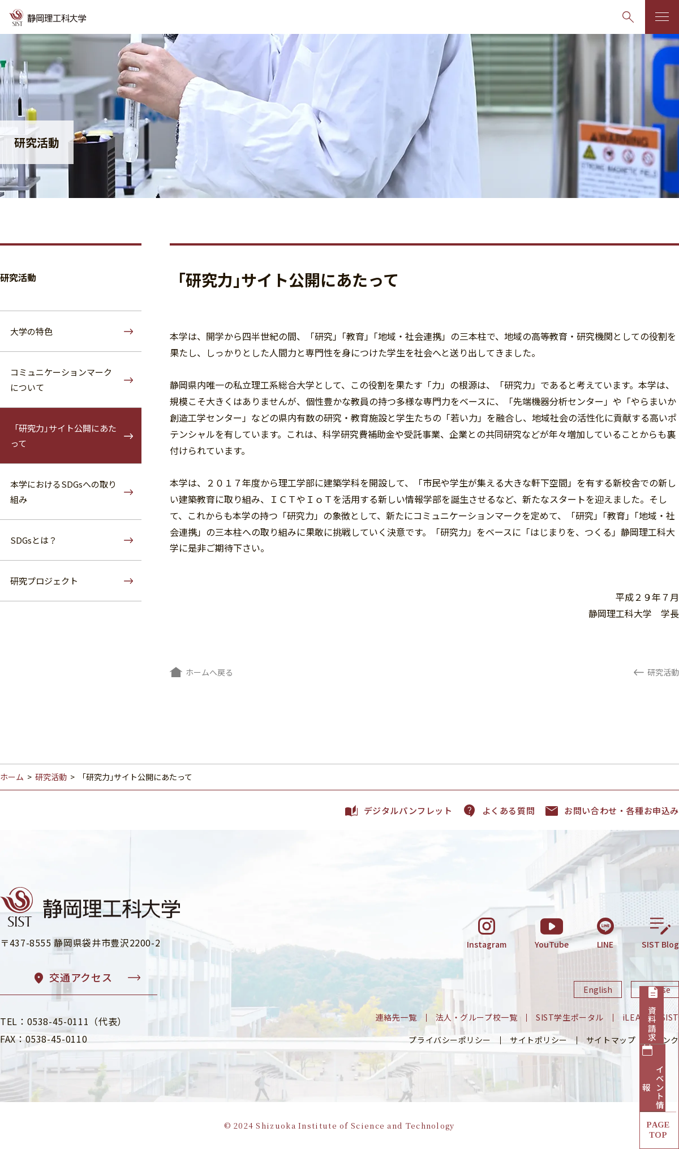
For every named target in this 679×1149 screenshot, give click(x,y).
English (597, 989)
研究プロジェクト (44, 581)
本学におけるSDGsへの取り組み (63, 491)
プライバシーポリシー (450, 1039)
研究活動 (18, 277)
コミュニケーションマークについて (61, 379)
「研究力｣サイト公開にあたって (63, 435)
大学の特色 (31, 331)
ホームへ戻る (209, 672)
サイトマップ (610, 1039)
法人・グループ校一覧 (477, 1017)
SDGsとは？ (33, 540)
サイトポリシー (539, 1039)
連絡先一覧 (396, 1017)
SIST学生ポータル (570, 1017)
